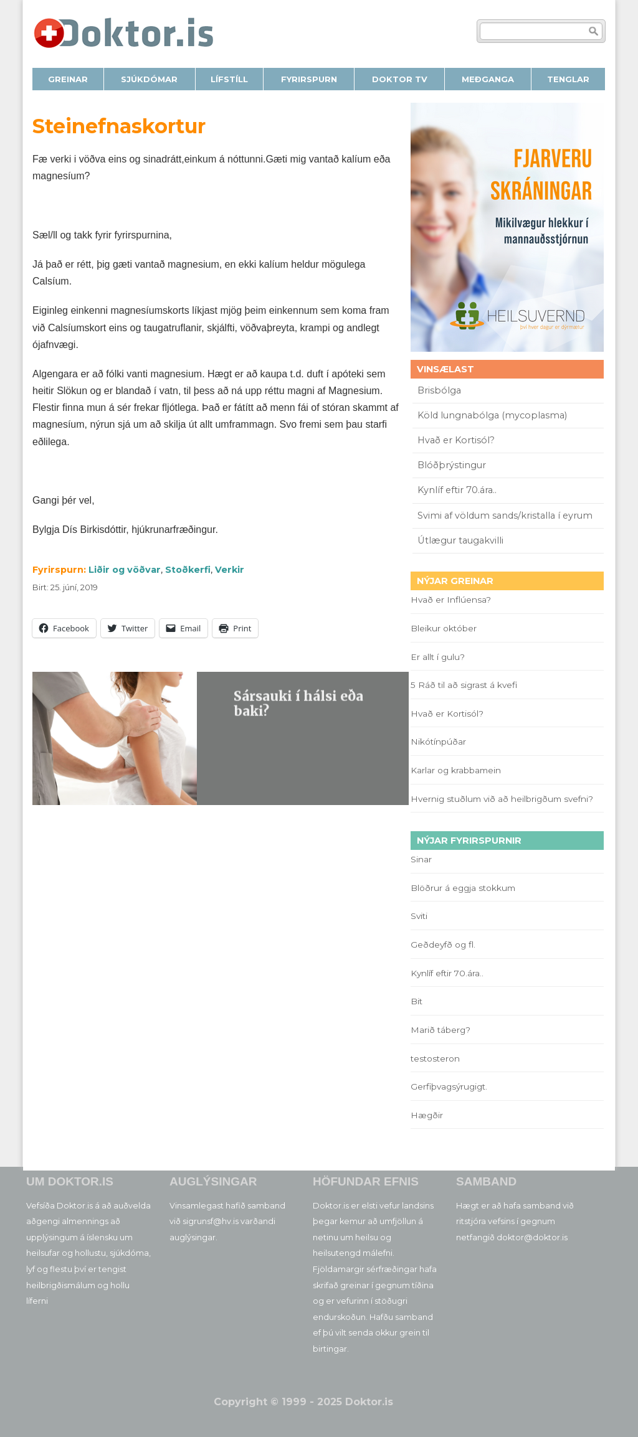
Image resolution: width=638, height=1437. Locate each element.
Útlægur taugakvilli (460, 540)
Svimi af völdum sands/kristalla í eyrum (505, 515)
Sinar (421, 859)
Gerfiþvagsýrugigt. (449, 1086)
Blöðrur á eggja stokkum (463, 888)
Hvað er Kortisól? (457, 440)
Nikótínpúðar (438, 742)
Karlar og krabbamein (456, 770)
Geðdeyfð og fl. (443, 944)
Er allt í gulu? (440, 657)
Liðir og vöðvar (124, 569)
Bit (416, 1001)
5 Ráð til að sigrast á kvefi (465, 685)
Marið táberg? (440, 1030)
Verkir (229, 569)
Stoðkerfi (188, 569)
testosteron (435, 1058)
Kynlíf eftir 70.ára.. (457, 490)
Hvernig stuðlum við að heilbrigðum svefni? (502, 799)
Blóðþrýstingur (451, 465)
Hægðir (427, 1115)
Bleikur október (444, 628)
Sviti (419, 916)
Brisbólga (439, 390)
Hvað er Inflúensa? (451, 600)
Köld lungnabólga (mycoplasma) (492, 415)
